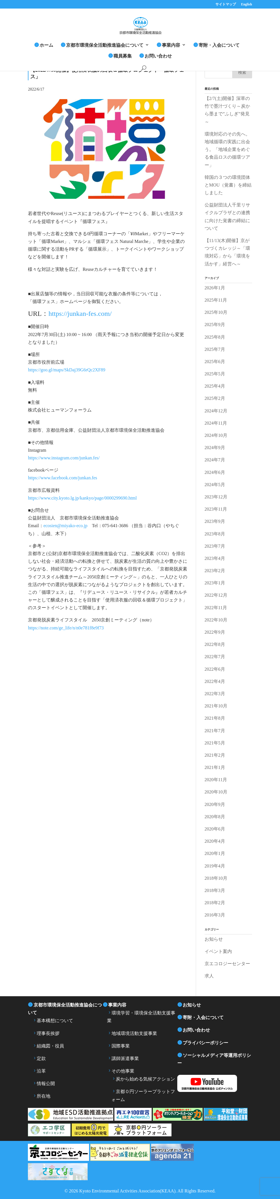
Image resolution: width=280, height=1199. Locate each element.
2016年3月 (215, 914)
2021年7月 (215, 730)
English (246, 4)
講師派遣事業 (125, 1058)
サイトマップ (225, 4)
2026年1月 (215, 287)
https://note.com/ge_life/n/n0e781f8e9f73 (66, 627)
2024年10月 (216, 435)
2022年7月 (215, 656)
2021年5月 (215, 742)
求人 (209, 975)
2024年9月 (215, 447)
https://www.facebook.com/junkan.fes (62, 477)
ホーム (46, 45)
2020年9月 (215, 804)
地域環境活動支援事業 (134, 1033)
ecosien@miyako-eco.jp (66, 525)
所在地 (43, 1096)
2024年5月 (215, 484)
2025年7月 (215, 349)
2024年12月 (216, 410)
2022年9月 (215, 632)
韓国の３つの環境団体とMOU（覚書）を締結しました (228, 185)
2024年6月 (215, 472)
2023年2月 (215, 570)
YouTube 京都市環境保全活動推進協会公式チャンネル (214, 1083)
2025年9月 (215, 324)
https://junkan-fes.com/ (80, 313)
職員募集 (123, 56)
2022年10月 (216, 619)
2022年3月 (215, 693)
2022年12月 (216, 595)
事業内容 (171, 45)
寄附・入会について (219, 45)
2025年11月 (216, 300)
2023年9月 (215, 521)
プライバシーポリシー (205, 1042)
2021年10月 (216, 705)
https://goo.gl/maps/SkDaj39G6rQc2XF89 (66, 369)
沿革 (41, 1071)
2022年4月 (215, 681)
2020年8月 (215, 816)
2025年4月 (215, 386)
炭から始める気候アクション (145, 1079)
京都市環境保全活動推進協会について (104, 45)
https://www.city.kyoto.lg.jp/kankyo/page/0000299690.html (82, 498)
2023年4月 (215, 558)
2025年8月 (215, 337)
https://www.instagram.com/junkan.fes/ (64, 457)
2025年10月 (216, 312)
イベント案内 (218, 951)
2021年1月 (215, 767)
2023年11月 (216, 509)
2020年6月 (215, 828)
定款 (41, 1058)
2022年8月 (215, 644)
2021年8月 (215, 718)
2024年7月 (215, 459)
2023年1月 (215, 582)
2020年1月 (215, 853)
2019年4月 (215, 866)
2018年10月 (216, 878)
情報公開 (46, 1083)
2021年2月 (215, 755)
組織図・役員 (50, 1046)
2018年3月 (215, 890)
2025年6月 (215, 361)
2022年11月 (216, 607)
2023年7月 (215, 546)
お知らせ (214, 939)
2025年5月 (215, 373)
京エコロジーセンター (227, 963)
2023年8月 (215, 533)
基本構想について (55, 1020)
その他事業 (123, 1071)
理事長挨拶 (48, 1033)
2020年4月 (215, 841)
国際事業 (121, 1046)
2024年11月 (216, 423)
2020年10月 (216, 791)
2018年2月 (215, 902)
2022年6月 (215, 669)
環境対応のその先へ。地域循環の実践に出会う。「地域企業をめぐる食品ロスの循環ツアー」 (227, 149)
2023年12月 (216, 496)
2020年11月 (216, 779)
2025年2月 (215, 398)
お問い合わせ (158, 56)
